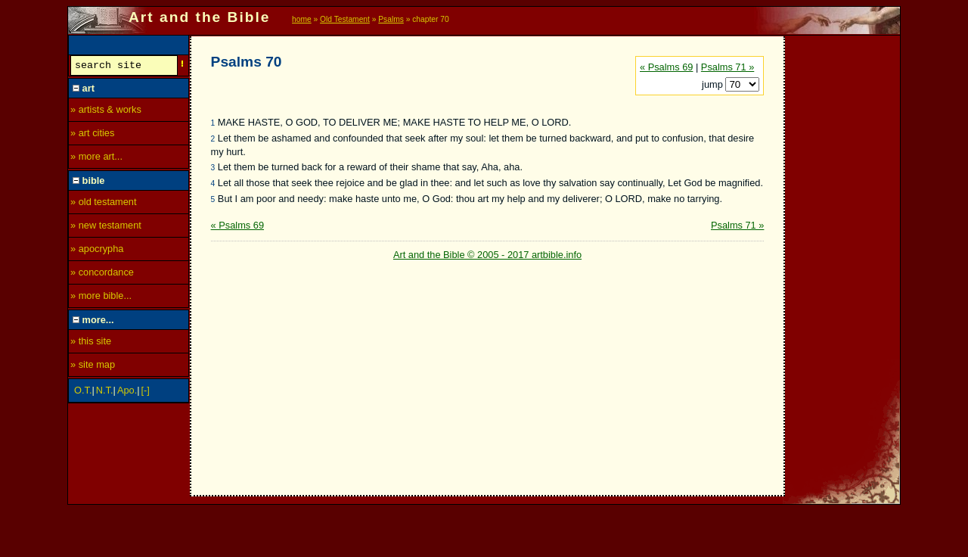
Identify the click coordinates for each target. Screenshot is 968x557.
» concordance (102, 274)
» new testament (105, 227)
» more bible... (101, 297)
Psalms (391, 19)
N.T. (104, 392)
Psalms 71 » (727, 67)
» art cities (92, 135)
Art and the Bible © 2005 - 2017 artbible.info (487, 254)
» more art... (96, 158)
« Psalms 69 (666, 67)
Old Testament (345, 19)
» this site (90, 343)
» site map (92, 366)
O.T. (83, 392)
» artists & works (105, 111)
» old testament (103, 204)
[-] (145, 392)
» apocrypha (96, 251)
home (302, 19)
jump (713, 84)
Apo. (127, 392)
